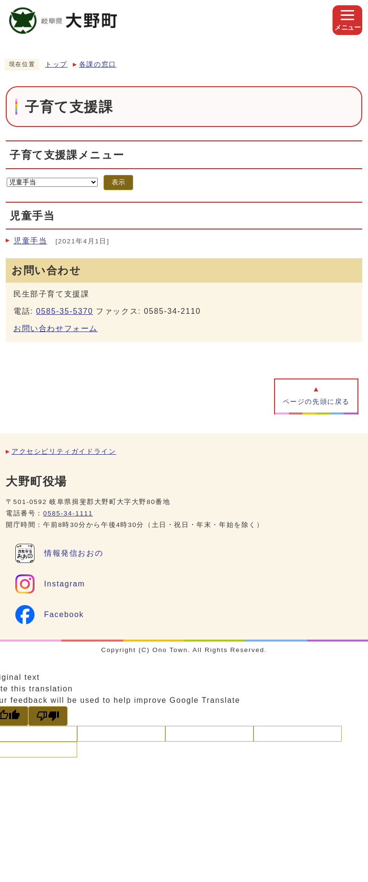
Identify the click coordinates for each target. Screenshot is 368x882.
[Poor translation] (48, 716)
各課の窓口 (97, 64)
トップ (56, 64)
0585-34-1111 (68, 513)
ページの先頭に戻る (316, 401)
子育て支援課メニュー (67, 155)
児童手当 (30, 241)
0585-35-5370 (64, 311)
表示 (118, 182)
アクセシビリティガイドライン (64, 451)
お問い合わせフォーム (55, 328)
